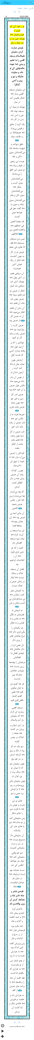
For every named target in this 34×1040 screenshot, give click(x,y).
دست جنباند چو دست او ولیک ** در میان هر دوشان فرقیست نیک (17, 878)
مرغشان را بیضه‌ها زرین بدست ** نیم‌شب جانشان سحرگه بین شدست (17, 670)
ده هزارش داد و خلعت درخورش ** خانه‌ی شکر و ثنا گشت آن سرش (17, 1003)
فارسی (31, 8)
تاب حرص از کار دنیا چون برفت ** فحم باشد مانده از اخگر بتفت (17, 440)
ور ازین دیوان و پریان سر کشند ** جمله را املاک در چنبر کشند (17, 733)
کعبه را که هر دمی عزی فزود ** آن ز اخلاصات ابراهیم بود (17, 556)
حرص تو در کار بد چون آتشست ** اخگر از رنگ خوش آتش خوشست (17, 260)
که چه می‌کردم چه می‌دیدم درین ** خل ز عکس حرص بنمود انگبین (17, 500)
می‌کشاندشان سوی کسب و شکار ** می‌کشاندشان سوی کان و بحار (17, 187)
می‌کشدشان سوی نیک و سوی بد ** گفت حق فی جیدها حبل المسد (17, 208)
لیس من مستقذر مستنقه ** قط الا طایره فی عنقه (17, 243)
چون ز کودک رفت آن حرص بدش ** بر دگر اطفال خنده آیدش (17, 478)
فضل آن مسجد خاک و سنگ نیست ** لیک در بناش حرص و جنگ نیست (17, 577)
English (20, 8)
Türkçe (25, 8)
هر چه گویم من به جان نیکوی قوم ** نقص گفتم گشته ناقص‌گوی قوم (17, 692)
